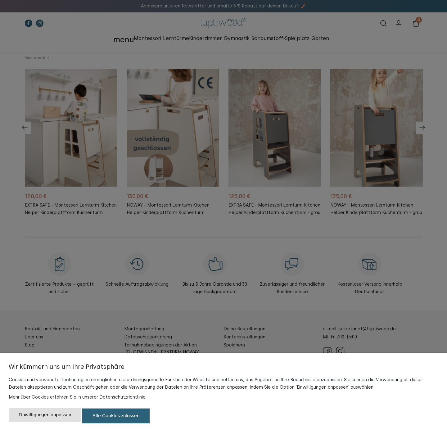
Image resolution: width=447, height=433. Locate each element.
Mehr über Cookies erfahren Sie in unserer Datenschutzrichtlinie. (78, 398)
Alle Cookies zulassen (116, 416)
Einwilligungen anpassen (45, 416)
